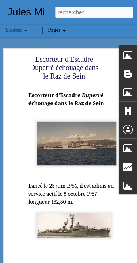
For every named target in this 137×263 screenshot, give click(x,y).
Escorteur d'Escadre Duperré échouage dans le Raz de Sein (64, 67)
